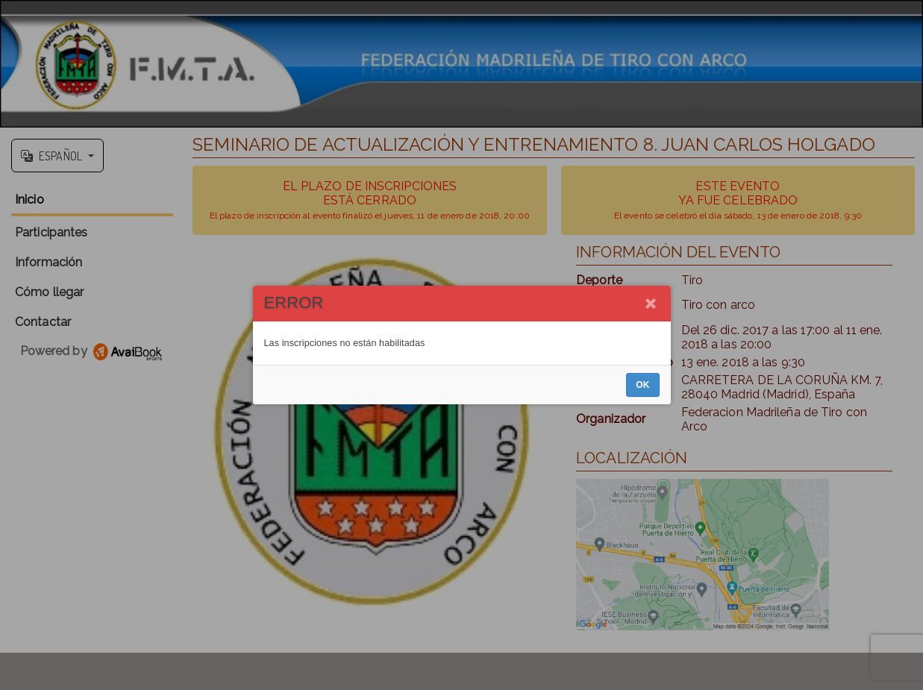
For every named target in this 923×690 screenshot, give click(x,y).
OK (642, 385)
